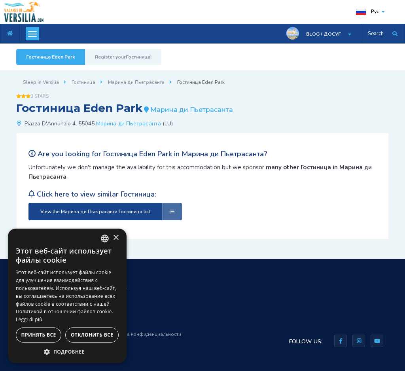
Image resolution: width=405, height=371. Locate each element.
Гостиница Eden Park (50, 57)
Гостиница (83, 82)
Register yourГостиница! (123, 57)
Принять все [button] (38, 334)
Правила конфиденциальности (145, 334)
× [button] (116, 238)
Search (376, 33)
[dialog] (67, 296)
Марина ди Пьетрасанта (136, 82)
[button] (67, 351)
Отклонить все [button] (92, 334)
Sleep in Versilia (41, 82)
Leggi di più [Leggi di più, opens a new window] (29, 319)
